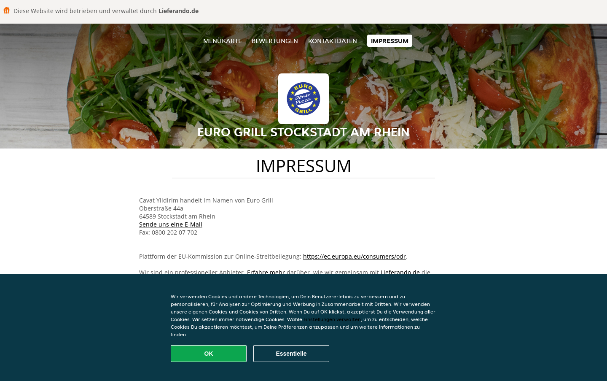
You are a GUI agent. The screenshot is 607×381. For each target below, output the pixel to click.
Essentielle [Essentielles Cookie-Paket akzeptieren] (291, 353)
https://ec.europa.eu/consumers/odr (354, 256)
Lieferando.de (400, 272)
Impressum (389, 40)
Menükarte (222, 40)
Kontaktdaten (332, 40)
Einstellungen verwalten (332, 319)
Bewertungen (275, 40)
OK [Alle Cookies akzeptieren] (208, 353)
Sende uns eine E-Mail (170, 224)
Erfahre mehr (266, 272)
